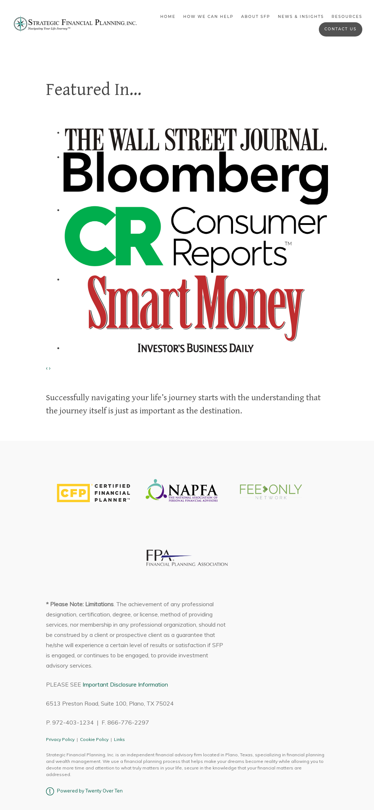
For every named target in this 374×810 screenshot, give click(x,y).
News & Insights (301, 16)
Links (119, 739)
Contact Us (340, 29)
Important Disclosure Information (125, 684)
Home (168, 16)
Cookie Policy (94, 739)
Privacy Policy (60, 739)
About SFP (255, 16)
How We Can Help (208, 16)
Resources (347, 16)
